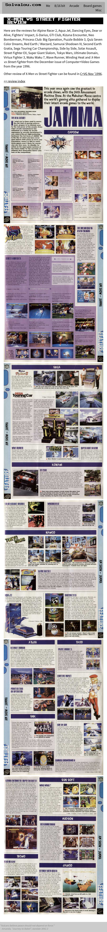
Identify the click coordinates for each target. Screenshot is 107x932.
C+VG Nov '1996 (91, 73)
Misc (98, 10)
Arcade (74, 5)
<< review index (14, 81)
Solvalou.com (23, 4)
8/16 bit (60, 5)
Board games (92, 5)
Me (48, 5)
